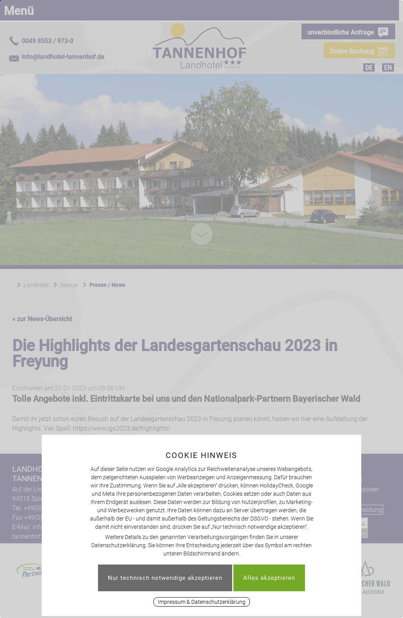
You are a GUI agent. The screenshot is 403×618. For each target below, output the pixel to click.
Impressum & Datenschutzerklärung (202, 602)
